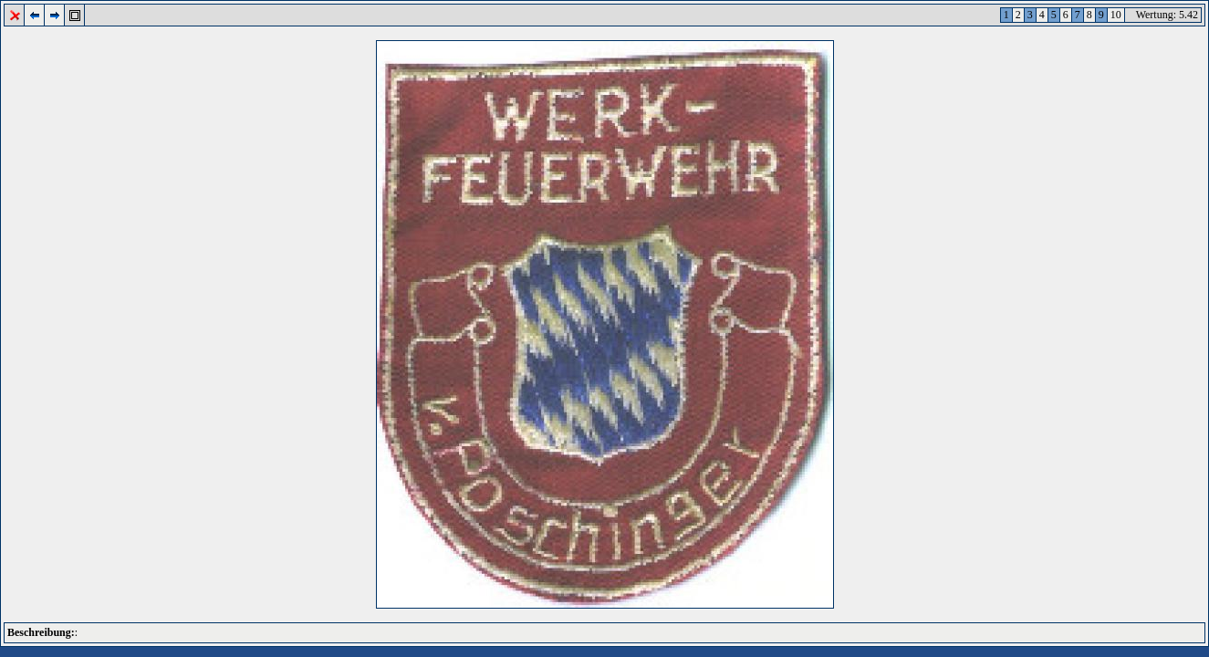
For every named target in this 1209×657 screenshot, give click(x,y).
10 (1116, 14)
